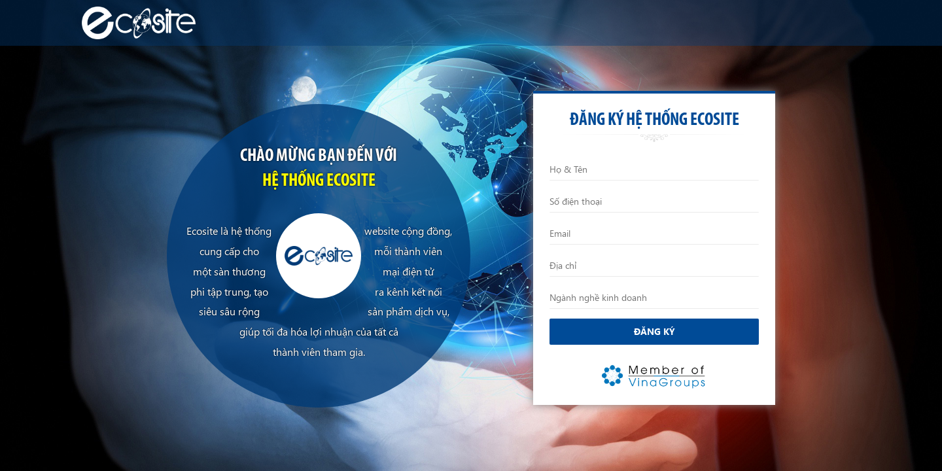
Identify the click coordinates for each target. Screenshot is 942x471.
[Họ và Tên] (654, 169)
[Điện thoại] (654, 201)
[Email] (654, 233)
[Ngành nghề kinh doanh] (654, 298)
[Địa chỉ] (654, 265)
